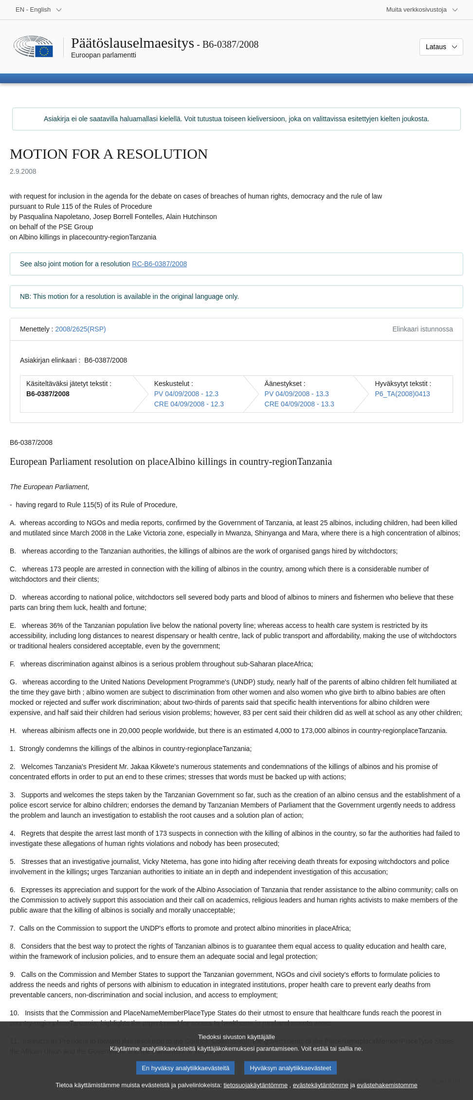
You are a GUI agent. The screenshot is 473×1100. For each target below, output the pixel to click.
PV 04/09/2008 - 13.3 (297, 394)
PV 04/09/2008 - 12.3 (186, 394)
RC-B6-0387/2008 (159, 264)
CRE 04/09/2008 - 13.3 (299, 404)
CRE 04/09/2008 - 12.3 (189, 404)
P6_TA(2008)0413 (402, 394)
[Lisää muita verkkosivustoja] (422, 9)
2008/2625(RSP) (80, 329)
